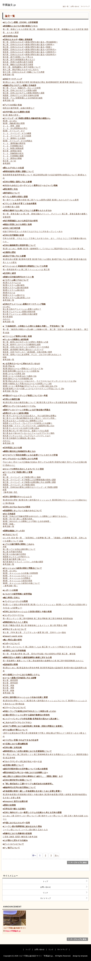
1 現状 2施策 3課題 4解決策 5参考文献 (20, 837)
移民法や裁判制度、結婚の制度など (19, 108)
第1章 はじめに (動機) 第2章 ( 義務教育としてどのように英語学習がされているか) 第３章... (44, 249)
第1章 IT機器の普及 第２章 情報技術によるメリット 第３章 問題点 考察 (35, 625)
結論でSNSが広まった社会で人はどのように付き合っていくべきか (33, 231)
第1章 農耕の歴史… (11, 115)
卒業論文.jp (9, 4)
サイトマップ (85, 6)
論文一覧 (65, 6)
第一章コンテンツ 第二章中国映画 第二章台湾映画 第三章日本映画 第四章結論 (38, 618)
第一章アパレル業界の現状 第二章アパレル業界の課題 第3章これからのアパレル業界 (41, 200)
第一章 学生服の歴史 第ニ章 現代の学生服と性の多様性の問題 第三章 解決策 (39, 654)
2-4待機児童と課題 (11, 207)
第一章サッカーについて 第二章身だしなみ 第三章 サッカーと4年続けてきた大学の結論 (42, 647)
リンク (45, 893)
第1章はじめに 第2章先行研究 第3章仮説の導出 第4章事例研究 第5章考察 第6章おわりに (42, 82)
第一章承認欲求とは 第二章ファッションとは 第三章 (26, 270)
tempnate (84, 956)
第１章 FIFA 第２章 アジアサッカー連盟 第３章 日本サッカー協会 (34, 632)
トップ (45, 881)
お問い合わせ (75, 6)
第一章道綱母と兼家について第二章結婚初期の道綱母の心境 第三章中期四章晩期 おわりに (43, 661)
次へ (57, 855)
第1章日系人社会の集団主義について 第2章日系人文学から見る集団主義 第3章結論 (40, 402)
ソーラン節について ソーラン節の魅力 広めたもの (25, 830)
